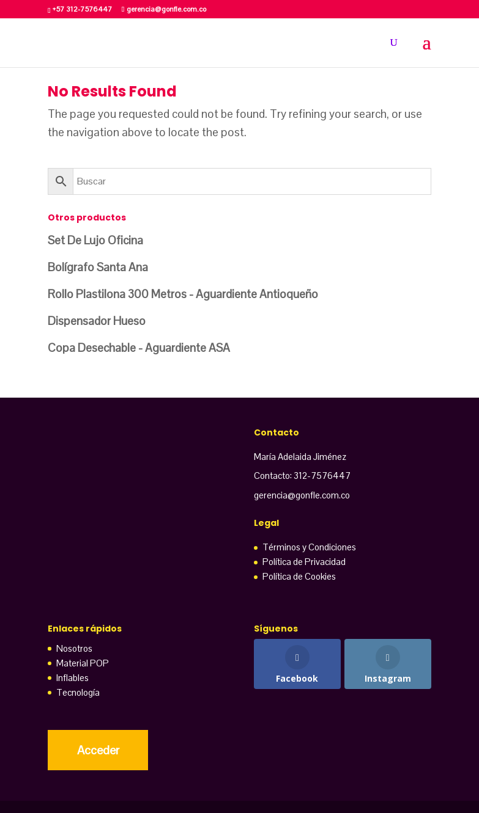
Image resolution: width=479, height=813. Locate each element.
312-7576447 (322, 475)
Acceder (98, 750)
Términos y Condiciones (309, 547)
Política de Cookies (299, 576)
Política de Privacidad (304, 561)
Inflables (72, 678)
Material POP (82, 663)
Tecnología (78, 692)
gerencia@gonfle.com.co (302, 495)
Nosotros (74, 648)
